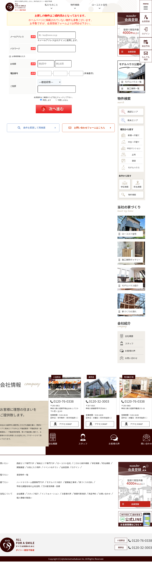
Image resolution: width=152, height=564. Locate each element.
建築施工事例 (70, 482)
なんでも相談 (146, 56)
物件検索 (74, 4)
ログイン (146, 31)
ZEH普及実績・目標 (51, 486)
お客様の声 (127, 351)
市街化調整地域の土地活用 (28, 486)
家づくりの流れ (86, 482)
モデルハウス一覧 (131, 81)
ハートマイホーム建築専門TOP (30, 482)
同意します (45, 100)
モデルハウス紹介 (54, 482)
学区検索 (125, 184)
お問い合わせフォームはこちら (87, 128)
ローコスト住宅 (99, 4)
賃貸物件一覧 (22, 474)
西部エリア (129, 112)
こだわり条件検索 (81, 463)
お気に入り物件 (34, 467)
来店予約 (146, 43)
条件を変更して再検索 (31, 128)
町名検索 (137, 184)
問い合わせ (146, 439)
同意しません (62, 100)
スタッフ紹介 (33, 493)
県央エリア (129, 120)
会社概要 (126, 336)
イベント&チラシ (50, 467)
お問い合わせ (128, 358)
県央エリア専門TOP (45, 463)
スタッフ (126, 343)
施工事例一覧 (130, 88)
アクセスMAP (65, 424)
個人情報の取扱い (24, 497)
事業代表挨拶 (80, 493)
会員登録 (146, 18)
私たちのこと (51, 4)
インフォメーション (50, 493)
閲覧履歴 (20, 467)
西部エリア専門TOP (25, 463)
